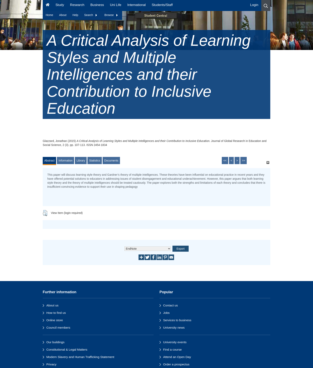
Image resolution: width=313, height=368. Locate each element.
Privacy (51, 364)
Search (90, 15)
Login (254, 5)
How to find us (56, 312)
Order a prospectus (176, 364)
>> (243, 160)
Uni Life (115, 5)
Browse (111, 15)
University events (174, 342)
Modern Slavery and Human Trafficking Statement (80, 357)
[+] (267, 162)
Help (75, 15)
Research (77, 5)
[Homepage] (47, 5)
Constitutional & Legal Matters (66, 349)
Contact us (170, 305)
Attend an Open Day (177, 357)
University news (174, 327)
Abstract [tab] (49, 160)
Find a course (172, 349)
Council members (58, 327)
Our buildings (55, 342)
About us (52, 305)
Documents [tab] (111, 160)
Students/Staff (162, 5)
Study (59, 5)
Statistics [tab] (94, 160)
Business (97, 5)
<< (225, 160)
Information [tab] (65, 160)
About (62, 15)
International (136, 5)
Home (49, 15)
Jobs (166, 312)
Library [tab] (80, 160)
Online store (54, 320)
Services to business (177, 320)
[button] (265, 5)
